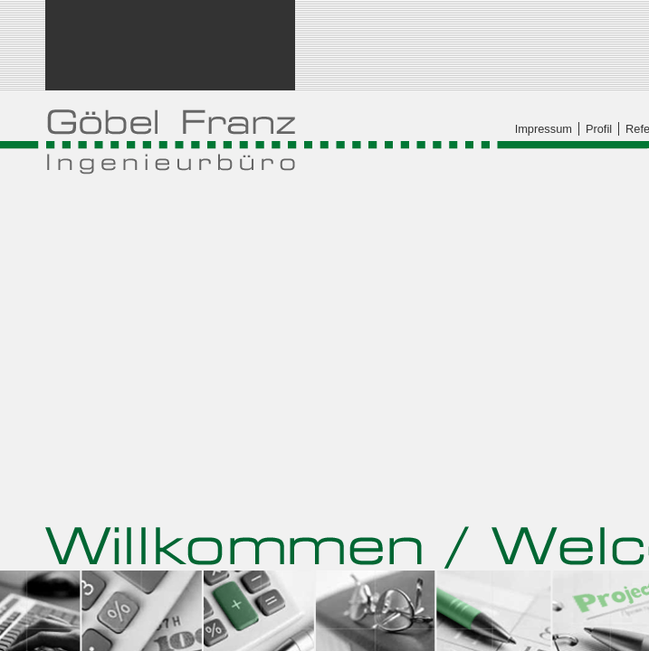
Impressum (543, 129)
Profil (599, 129)
